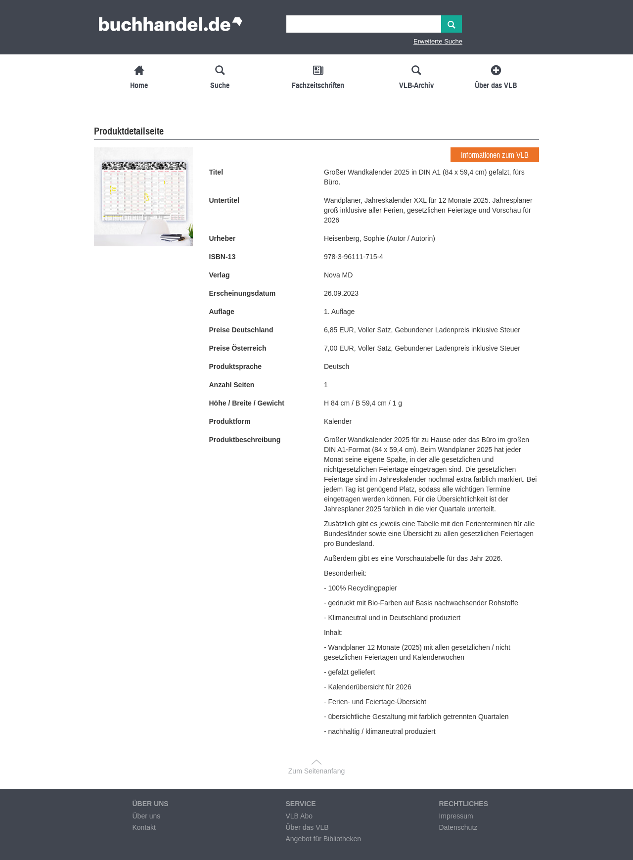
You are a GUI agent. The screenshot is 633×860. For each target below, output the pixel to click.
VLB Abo (299, 816)
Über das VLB (306, 827)
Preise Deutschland (241, 330)
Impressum (456, 816)
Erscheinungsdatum (242, 293)
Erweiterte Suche (437, 41)
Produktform (230, 421)
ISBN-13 (222, 257)
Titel (216, 172)
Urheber (222, 238)
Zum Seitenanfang (316, 771)
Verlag (219, 275)
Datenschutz (458, 827)
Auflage (221, 312)
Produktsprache (235, 366)
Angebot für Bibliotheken (323, 839)
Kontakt (143, 827)
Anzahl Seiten (232, 385)
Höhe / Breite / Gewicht (246, 403)
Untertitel (224, 200)
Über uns (146, 816)
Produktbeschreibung (245, 440)
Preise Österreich (238, 348)
